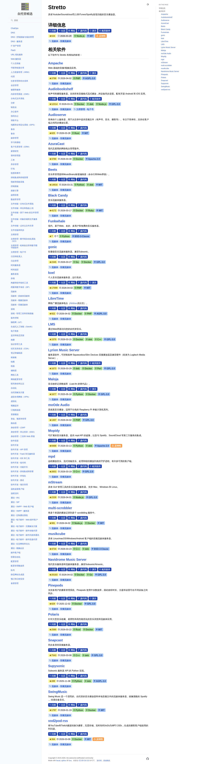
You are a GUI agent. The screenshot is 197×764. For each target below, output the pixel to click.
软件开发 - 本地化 (18, 476)
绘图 (13, 362)
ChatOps (14, 28)
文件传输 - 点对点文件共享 (22, 226)
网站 (71, 31)
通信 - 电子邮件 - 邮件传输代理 (24, 531)
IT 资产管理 (16, 46)
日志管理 (14, 261)
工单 (13, 160)
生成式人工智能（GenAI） (22, 327)
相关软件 (104, 31)
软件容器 (14, 441)
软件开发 (14, 445)
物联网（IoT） (17, 322)
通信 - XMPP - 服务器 (20, 511)
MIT (90, 36)
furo (70, 761)
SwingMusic (57, 692)
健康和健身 (15, 90)
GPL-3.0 (114, 104)
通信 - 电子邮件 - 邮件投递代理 (24, 539)
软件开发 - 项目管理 (19, 484)
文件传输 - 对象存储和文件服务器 (24, 220)
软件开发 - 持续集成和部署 (22, 471)
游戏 (13, 309)
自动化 (14, 388)
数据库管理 (15, 199)
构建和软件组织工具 (19, 283)
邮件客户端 (15, 552)
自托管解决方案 (17, 392)
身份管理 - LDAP (18, 427)
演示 (93, 31)
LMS (51, 324)
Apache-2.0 (93, 159)
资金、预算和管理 (18, 419)
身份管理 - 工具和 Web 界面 (23, 436)
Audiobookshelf (60, 89)
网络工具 (14, 375)
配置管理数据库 (17, 566)
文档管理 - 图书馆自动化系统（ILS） (23, 240)
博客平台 (14, 120)
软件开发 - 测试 (17, 480)
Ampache (55, 63)
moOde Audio (58, 405)
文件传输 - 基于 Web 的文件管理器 (25, 213)
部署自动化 (15, 557)
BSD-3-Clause (80, 236)
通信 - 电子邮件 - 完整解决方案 (24, 526)
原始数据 (106, 761)
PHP (76, 78)
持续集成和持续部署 (19, 177)
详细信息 (162, 8)
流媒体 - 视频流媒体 (19, 300)
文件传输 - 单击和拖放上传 (22, 208)
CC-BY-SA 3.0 (84, 761)
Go (76, 262)
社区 (62, 31)
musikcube (56, 534)
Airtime (73, 303)
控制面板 (14, 186)
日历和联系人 (16, 256)
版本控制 (14, 318)
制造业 (14, 107)
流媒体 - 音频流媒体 (19, 305)
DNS (13, 33)
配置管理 (14, 561)
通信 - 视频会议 (17, 548)
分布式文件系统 (17, 98)
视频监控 (14, 405)
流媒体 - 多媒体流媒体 (20, 296)
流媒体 (14, 291)
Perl (98, 368)
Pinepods (55, 585)
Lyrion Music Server (63, 350)
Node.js (79, 36)
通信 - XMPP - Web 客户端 (22, 506)
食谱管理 (14, 583)
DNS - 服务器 (16, 41)
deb (90, 104)
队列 (13, 570)
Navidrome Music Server (67, 559)
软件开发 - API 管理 (19, 449)
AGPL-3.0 (89, 78)
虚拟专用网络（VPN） (20, 397)
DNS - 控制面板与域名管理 (22, 37)
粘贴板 (14, 357)
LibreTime (56, 298)
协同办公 (14, 116)
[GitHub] (147, 759)
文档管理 (14, 234)
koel (51, 273)
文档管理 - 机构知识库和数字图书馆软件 (24, 246)
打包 (13, 169)
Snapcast (55, 640)
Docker (79, 104)
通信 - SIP (15, 502)
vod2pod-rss (58, 721)
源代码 (82, 31)
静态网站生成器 (17, 574)
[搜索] (25, 20)
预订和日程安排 (17, 579)
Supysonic (56, 666)
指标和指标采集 (17, 182)
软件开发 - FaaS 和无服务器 (23, 454)
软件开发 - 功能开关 (19, 467)
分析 (13, 103)
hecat (58, 761)
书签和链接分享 (17, 68)
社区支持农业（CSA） (20, 348)
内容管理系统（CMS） (20, 94)
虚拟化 (14, 401)
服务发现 (14, 274)
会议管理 (14, 85)
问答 (52, 31)
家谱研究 (14, 151)
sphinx (63, 761)
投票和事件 (15, 173)
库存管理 (14, 164)
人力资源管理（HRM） (21, 72)
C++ (98, 339)
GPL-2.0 (109, 368)
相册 (13, 340)
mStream (55, 482)
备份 (13, 129)
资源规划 (14, 414)
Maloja (53, 379)
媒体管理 (14, 138)
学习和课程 (15, 142)
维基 (13, 366)
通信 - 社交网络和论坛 (20, 544)
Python (79, 185)
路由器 (14, 423)
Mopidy (54, 430)
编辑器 (14, 370)
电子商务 (14, 331)
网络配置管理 (16, 379)
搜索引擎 (14, 190)
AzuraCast (56, 144)
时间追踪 (14, 269)
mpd (51, 456)
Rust (75, 133)
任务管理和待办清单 (19, 81)
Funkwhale (56, 221)
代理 (13, 76)
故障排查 (14, 195)
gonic (52, 247)
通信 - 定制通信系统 (19, 515)
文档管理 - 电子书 (18, 252)
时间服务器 (15, 265)
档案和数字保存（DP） (21, 287)
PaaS (13, 50)
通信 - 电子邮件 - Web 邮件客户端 (24, 521)
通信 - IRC (15, 498)
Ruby (90, 210)
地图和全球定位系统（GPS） (23, 125)
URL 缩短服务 (17, 54)
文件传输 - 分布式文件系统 (22, 204)
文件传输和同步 (17, 230)
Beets (52, 169)
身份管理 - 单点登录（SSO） (23, 432)
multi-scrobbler (60, 508)
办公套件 (14, 112)
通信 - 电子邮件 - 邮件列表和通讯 (25, 535)
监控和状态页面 (17, 335)
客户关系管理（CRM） (21, 147)
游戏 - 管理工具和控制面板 (22, 313)
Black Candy (58, 195)
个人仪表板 (15, 63)
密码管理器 (15, 155)
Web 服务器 (16, 59)
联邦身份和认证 (17, 384)
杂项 (13, 278)
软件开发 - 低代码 (18, 463)
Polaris (53, 614)
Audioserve (57, 115)
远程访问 (14, 493)
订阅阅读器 (15, 410)
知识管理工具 (16, 344)
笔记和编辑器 (16, 353)
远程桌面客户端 (17, 489)
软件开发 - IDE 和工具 (20, 458)
